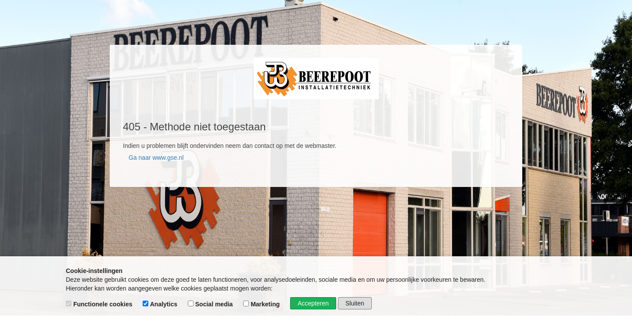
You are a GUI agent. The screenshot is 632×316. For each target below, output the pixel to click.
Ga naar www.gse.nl (156, 157)
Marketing (262, 304)
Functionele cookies (100, 304)
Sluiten (354, 303)
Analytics (161, 304)
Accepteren (313, 303)
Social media (211, 304)
